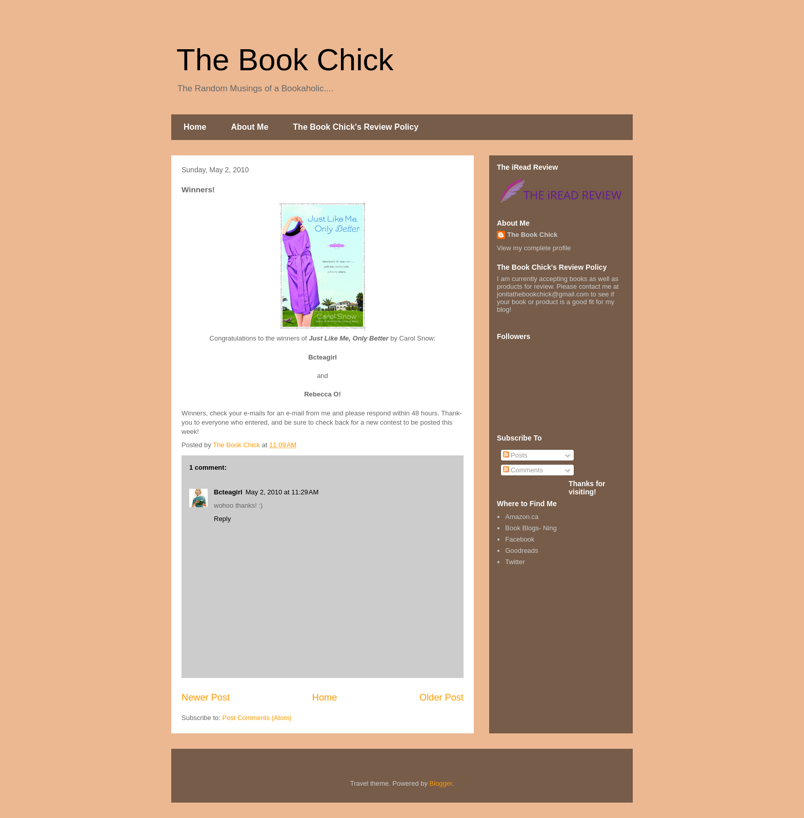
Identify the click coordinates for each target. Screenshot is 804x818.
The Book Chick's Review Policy (355, 127)
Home (195, 127)
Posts (515, 455)
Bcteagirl (228, 492)
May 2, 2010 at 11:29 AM (282, 492)
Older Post (441, 697)
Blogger (441, 783)
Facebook (519, 539)
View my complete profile (534, 248)
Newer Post (206, 697)
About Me (249, 127)
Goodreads (521, 550)
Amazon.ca (521, 517)
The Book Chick (285, 60)
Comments (523, 470)
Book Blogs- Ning (530, 528)
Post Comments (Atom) (257, 718)
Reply (222, 519)
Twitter (515, 562)
